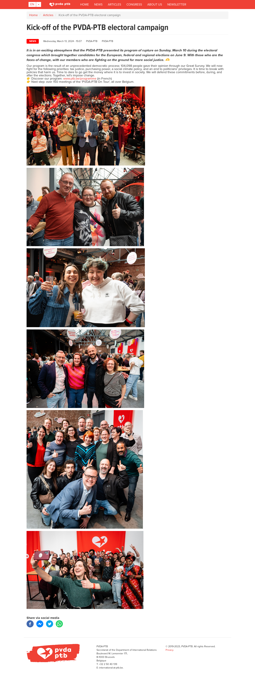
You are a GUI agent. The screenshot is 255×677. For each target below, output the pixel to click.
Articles (114, 4)
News (98, 4)
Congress (134, 4)
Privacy (169, 649)
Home (84, 4)
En (32, 4)
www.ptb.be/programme (79, 78)
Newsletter (176, 4)
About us (154, 4)
